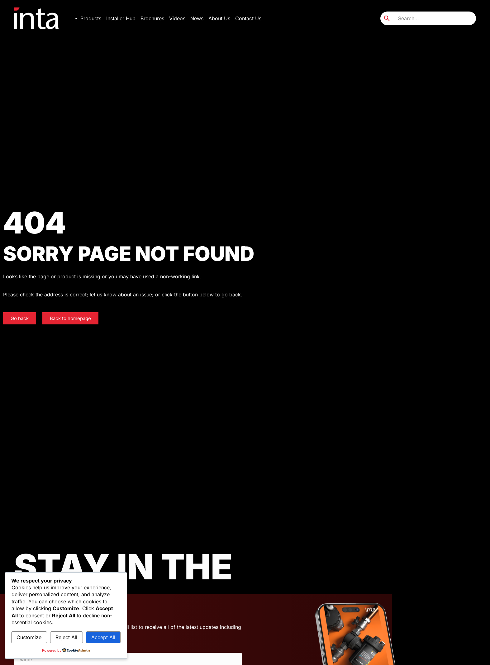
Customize (29, 637)
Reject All (66, 637)
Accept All (103, 637)
